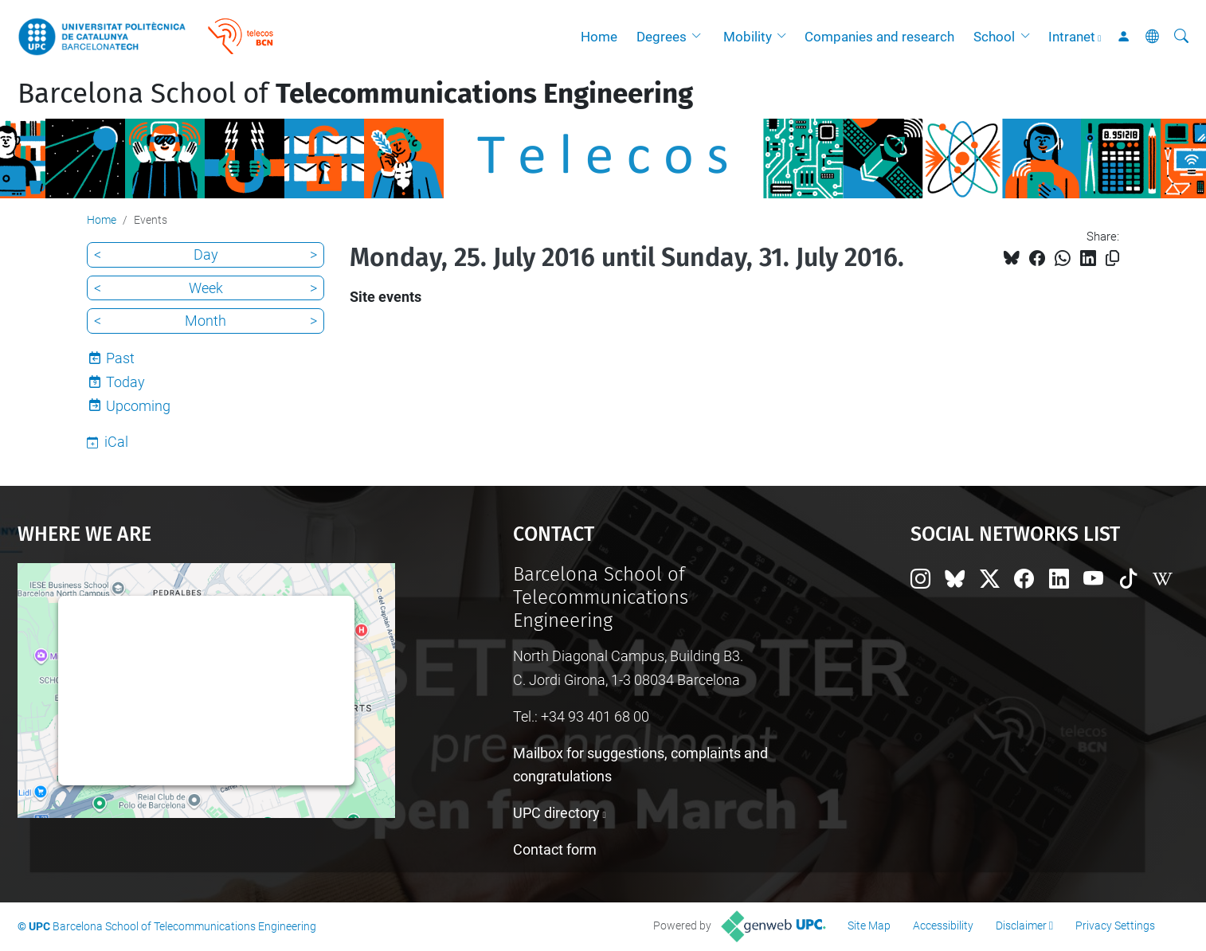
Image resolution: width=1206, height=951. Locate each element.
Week (206, 288)
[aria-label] (1181, 37)
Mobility (747, 37)
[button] (700, 36)
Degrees (661, 37)
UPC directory (556, 812)
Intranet (1071, 37)
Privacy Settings (1115, 925)
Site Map (869, 925)
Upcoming (138, 405)
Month (205, 320)
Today (125, 382)
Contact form (555, 849)
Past (120, 358)
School (994, 37)
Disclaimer (1021, 925)
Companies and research (879, 37)
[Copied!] (1112, 258)
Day (206, 254)
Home (599, 37)
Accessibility (943, 925)
